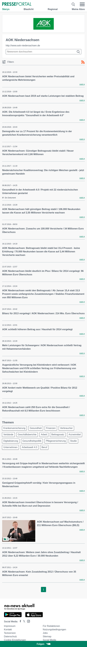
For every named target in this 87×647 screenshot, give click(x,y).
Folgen (43, 644)
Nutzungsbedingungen (54, 629)
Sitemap (47, 636)
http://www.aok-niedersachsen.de (23, 45)
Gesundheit (36, 428)
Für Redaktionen (51, 626)
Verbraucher (66, 428)
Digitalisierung (10, 441)
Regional (53, 9)
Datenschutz (10, 636)
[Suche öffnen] (73, 4)
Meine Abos (78, 9)
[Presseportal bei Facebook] (19, 621)
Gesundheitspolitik (32, 441)
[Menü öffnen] (82, 4)
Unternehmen (10, 447)
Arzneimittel (74, 434)
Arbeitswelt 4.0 (29, 447)
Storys (5, 9)
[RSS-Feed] (83, 62)
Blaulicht (29, 9)
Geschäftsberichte (27, 434)
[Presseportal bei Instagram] (27, 621)
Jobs (45, 633)
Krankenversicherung (14, 428)
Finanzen (51, 428)
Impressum (9, 626)
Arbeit (44, 434)
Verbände (8, 434)
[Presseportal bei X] (23, 621)
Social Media (49, 640)
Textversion (10, 633)
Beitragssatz (57, 434)
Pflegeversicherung (56, 441)
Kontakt (8, 629)
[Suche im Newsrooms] (43, 51)
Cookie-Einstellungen (15, 640)
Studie (73, 441)
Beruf (44, 447)
